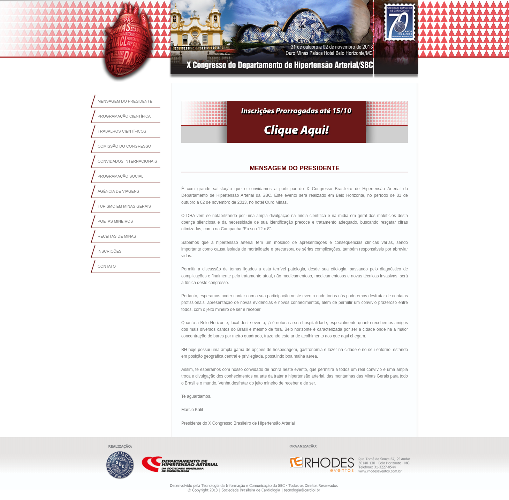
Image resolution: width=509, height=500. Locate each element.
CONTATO (107, 266)
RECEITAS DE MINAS (117, 236)
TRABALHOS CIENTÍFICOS (122, 131)
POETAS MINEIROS (115, 221)
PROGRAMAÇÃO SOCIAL (120, 176)
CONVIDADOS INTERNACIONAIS (127, 161)
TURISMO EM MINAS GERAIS (124, 206)
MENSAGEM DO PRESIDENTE (125, 101)
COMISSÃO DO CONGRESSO (124, 146)
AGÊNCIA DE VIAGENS (118, 191)
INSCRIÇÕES (109, 251)
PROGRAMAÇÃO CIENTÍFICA (124, 116)
